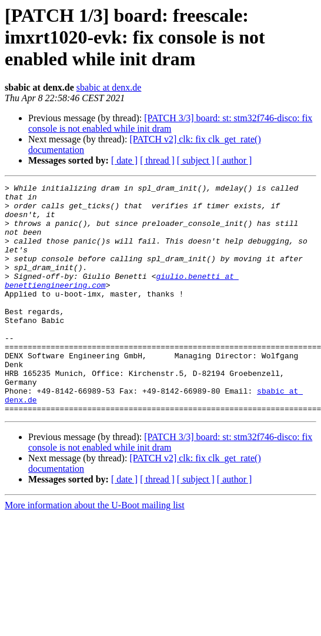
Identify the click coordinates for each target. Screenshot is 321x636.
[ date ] (124, 160)
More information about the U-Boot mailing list (95, 551)
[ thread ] (157, 160)
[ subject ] (196, 160)
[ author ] (234, 160)
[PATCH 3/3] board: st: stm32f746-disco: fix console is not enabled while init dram (170, 123)
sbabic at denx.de (109, 87)
